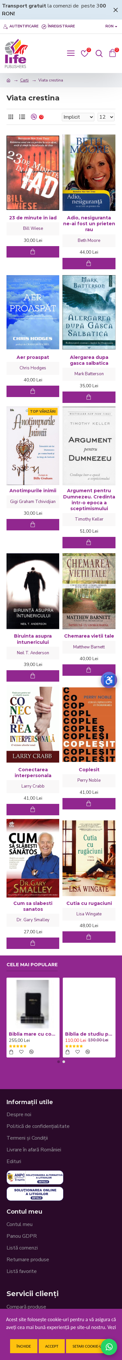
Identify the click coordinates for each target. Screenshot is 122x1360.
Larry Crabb (33, 786)
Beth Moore (89, 241)
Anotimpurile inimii (32, 491)
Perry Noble (89, 780)
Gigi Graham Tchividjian (33, 502)
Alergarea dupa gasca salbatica (89, 360)
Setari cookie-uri (89, 1346)
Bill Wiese (33, 228)
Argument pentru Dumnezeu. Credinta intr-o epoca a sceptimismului (89, 499)
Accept (52, 1346)
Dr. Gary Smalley (33, 920)
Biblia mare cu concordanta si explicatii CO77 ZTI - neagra (33, 1034)
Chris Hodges (33, 368)
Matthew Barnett (89, 647)
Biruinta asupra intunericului (33, 639)
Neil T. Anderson (33, 653)
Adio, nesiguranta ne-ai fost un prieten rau (89, 223)
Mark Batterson (89, 374)
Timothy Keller (89, 519)
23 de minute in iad (33, 218)
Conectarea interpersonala (33, 772)
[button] (58, 1061)
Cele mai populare (32, 965)
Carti (24, 80)
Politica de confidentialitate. (61, 1335)
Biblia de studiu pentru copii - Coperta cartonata (89, 1034)
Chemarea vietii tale (89, 636)
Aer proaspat (33, 357)
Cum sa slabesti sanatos (32, 906)
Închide (24, 1346)
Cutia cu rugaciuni (89, 903)
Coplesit (89, 770)
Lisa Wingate (89, 914)
